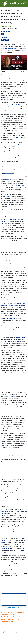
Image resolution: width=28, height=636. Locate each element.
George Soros (5, 614)
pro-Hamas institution (10, 318)
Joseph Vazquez (6, 26)
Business (3, 619)
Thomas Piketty (20, 337)
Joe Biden (12, 614)
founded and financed (18, 78)
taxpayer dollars (11, 48)
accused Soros (6, 196)
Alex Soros (4, 612)
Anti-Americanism (16, 616)
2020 (16, 273)
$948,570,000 (5, 97)
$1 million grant (10, 74)
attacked (3, 542)
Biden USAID (16, 104)
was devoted (10, 396)
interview (19, 335)
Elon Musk (20, 612)
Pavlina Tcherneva (13, 341)
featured (15, 137)
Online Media (10, 619)
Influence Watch (20, 185)
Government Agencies (7, 621)
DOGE (17, 619)
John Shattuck (5, 511)
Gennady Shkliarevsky (8, 269)
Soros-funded (5, 548)
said (6, 206)
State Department (5, 616)
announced (7, 179)
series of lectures (20, 485)
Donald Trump (12, 612)
